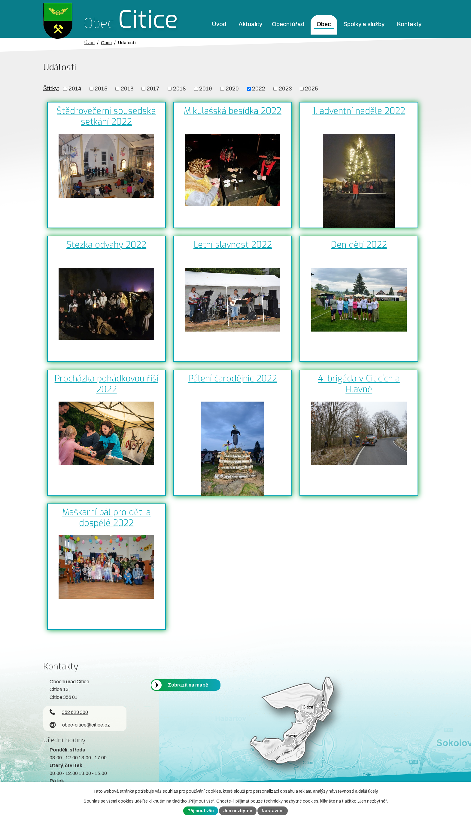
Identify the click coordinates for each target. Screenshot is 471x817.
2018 (179, 89)
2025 (311, 89)
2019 (205, 89)
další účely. (368, 791)
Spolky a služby (363, 24)
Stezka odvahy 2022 (106, 244)
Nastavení (273, 811)
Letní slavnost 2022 (232, 244)
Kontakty (409, 24)
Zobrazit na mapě (188, 684)
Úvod (219, 24)
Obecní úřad (288, 24)
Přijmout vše (200, 811)
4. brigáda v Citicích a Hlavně (359, 384)
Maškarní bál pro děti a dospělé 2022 (106, 517)
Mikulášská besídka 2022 (232, 111)
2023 (285, 89)
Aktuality (250, 24)
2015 (101, 89)
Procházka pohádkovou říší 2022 (106, 384)
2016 (127, 89)
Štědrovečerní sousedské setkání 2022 (106, 116)
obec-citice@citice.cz (80, 724)
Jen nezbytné (237, 811)
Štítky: (51, 88)
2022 (258, 89)
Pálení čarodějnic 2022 (232, 378)
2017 (153, 89)
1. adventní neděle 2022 (358, 111)
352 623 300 (69, 712)
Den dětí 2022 (359, 244)
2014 (74, 89)
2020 (232, 89)
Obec (324, 24)
